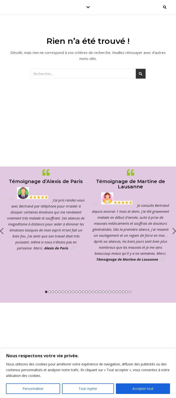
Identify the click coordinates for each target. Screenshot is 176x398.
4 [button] (56, 292)
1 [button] (46, 292)
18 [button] (103, 292)
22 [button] (116, 292)
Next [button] (174, 231)
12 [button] (83, 292)
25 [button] (126, 292)
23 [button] (120, 292)
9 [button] (73, 292)
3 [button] (53, 292)
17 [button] (100, 292)
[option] (46, 210)
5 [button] (59, 292)
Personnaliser (33, 388)
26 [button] (130, 292)
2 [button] (49, 292)
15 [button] (93, 292)
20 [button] (110, 292)
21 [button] (113, 292)
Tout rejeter (88, 388)
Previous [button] (2, 231)
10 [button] (76, 292)
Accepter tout (142, 388)
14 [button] (90, 292)
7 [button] (66, 292)
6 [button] (63, 292)
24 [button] (123, 292)
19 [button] (106, 292)
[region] (88, 373)
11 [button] (80, 292)
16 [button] (96, 292)
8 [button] (69, 292)
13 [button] (86, 292)
